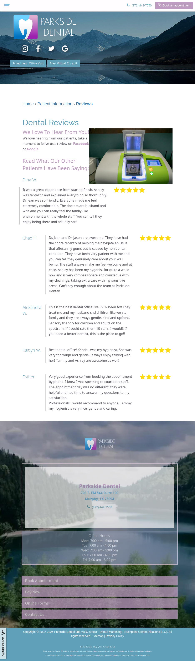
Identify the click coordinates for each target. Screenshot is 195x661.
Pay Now (32, 602)
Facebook (81, 143)
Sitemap (98, 636)
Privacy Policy (115, 636)
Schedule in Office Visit (27, 63)
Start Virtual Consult (63, 63)
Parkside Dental (64, 631)
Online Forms (37, 613)
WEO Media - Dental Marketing (101, 631)
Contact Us (34, 624)
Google (33, 149)
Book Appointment (41, 591)
